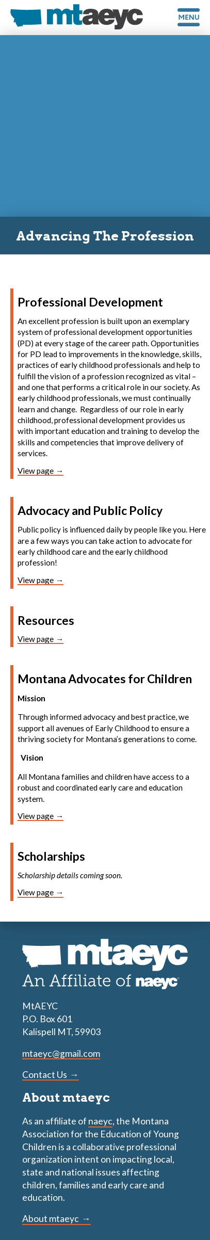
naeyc (100, 1121)
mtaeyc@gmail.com (61, 1053)
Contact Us (44, 1074)
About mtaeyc (50, 1218)
